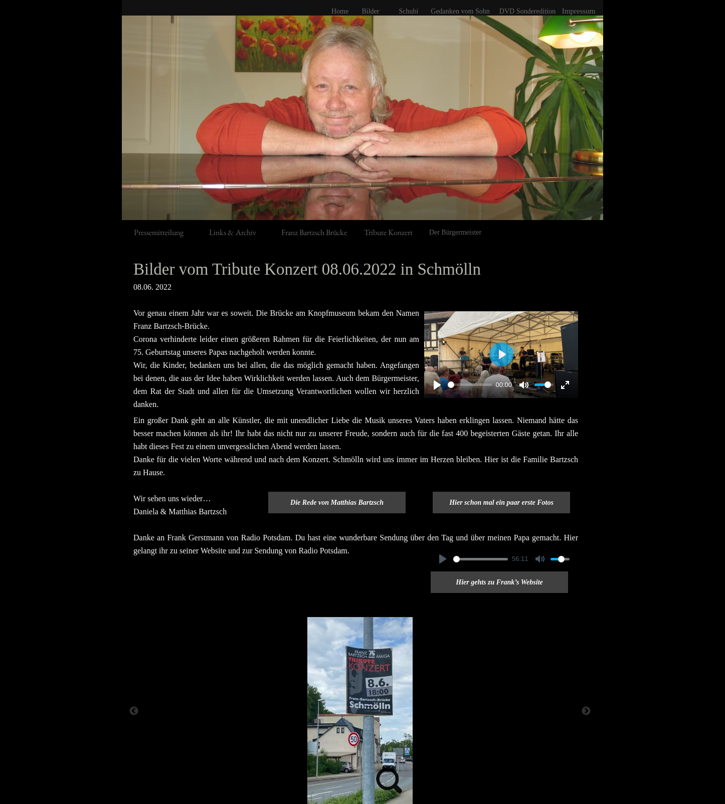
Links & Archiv (232, 232)
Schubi (409, 11)
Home (339, 11)
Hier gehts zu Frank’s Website (499, 582)
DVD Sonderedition (527, 11)
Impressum (579, 11)
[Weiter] (586, 711)
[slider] (470, 384)
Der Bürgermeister (455, 232)
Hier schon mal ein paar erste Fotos (501, 502)
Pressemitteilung (159, 232)
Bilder (371, 11)
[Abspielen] (437, 385)
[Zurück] (134, 711)
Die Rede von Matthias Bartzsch (337, 502)
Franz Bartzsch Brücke (314, 232)
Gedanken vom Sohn (460, 11)
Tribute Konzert (388, 232)
